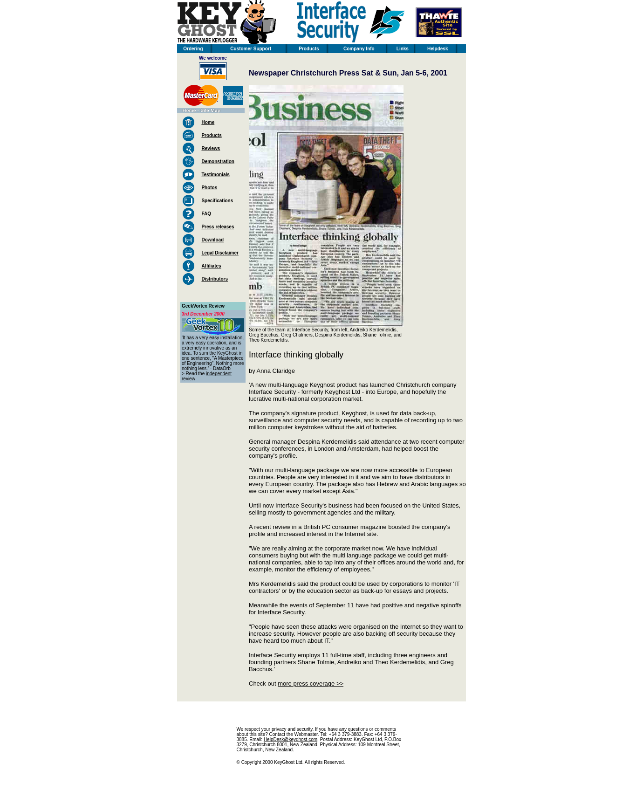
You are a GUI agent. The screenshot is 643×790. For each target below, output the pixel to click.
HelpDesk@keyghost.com (290, 739)
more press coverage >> (310, 683)
